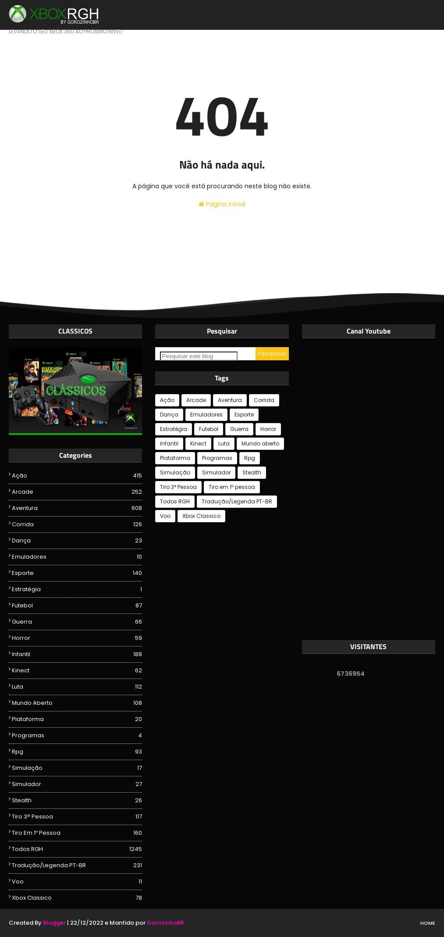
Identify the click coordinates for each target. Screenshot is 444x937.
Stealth (77, 800)
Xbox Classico (77, 898)
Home (427, 922)
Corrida (77, 524)
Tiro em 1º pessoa (77, 833)
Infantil (77, 654)
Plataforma (77, 719)
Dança (77, 540)
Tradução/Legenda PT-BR (77, 865)
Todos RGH (77, 849)
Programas (77, 735)
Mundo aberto (77, 703)
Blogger (54, 923)
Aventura (77, 508)
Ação (77, 475)
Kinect (77, 670)
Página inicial (222, 204)
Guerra (77, 621)
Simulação (77, 768)
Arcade (77, 492)
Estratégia (77, 589)
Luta (77, 686)
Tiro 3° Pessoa (77, 816)
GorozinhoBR (165, 923)
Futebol (77, 605)
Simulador (77, 784)
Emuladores (77, 557)
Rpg (77, 751)
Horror (77, 638)
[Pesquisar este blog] (199, 356)
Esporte (77, 573)
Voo (77, 881)
